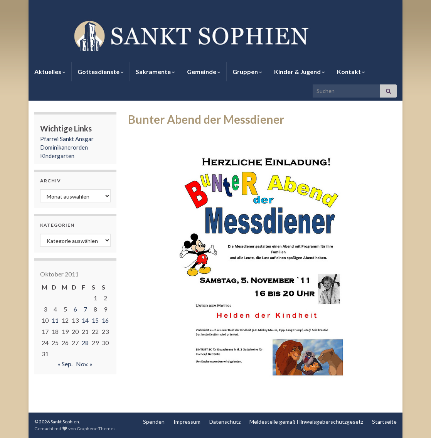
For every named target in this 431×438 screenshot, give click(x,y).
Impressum (186, 421)
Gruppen (247, 71)
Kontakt (351, 71)
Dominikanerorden (64, 147)
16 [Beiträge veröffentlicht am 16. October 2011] (105, 320)
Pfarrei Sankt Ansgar (67, 138)
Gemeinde (204, 71)
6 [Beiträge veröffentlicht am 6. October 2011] (75, 309)
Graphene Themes (96, 428)
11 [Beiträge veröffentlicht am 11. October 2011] (55, 320)
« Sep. (65, 363)
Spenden (154, 421)
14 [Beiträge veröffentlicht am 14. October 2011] (85, 320)
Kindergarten (57, 155)
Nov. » (84, 363)
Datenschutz (225, 421)
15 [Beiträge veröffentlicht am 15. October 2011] (95, 320)
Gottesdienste (100, 71)
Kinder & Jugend (299, 71)
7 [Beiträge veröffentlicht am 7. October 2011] (85, 309)
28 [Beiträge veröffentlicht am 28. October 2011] (85, 342)
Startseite (384, 421)
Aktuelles (50, 71)
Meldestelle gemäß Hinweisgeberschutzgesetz (306, 421)
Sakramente (155, 71)
